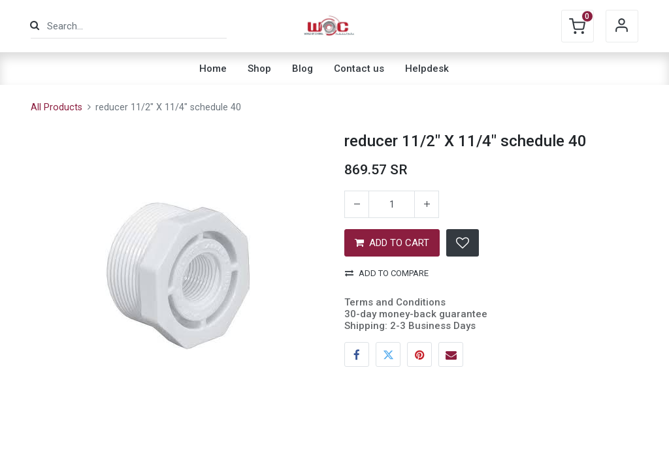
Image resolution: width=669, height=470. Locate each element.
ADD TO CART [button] (392, 243)
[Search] (34, 26)
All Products (56, 107)
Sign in (622, 26)
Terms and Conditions (395, 302)
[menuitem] (213, 68)
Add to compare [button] (387, 273)
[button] (462, 243)
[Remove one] (356, 204)
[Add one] (426, 204)
